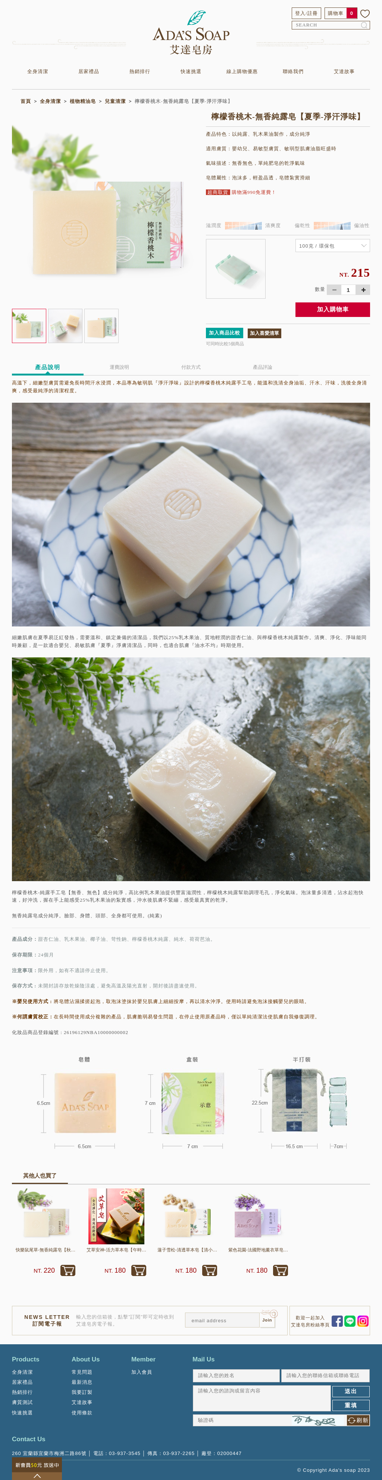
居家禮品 (88, 71)
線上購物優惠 (242, 71)
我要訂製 (82, 1392)
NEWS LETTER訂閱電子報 (47, 1320)
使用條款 (82, 1412)
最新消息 (82, 1382)
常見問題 (82, 1372)
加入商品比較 (224, 333)
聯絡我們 (293, 71)
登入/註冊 (306, 13)
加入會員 (141, 1372)
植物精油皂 (83, 101)
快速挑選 (191, 71)
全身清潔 (37, 71)
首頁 (26, 101)
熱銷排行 (139, 71)
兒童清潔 (115, 101)
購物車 (336, 13)
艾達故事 (344, 71)
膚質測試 (22, 1402)
